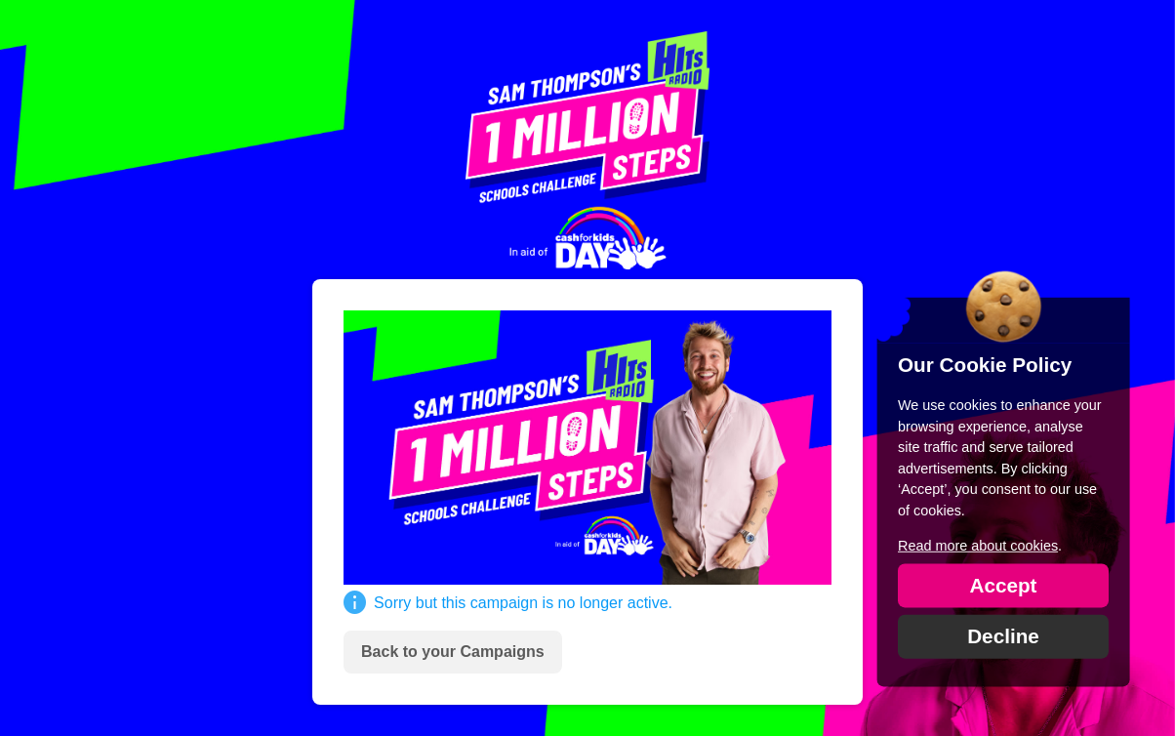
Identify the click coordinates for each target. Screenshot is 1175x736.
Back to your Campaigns (453, 651)
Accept (1002, 584)
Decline (1003, 635)
